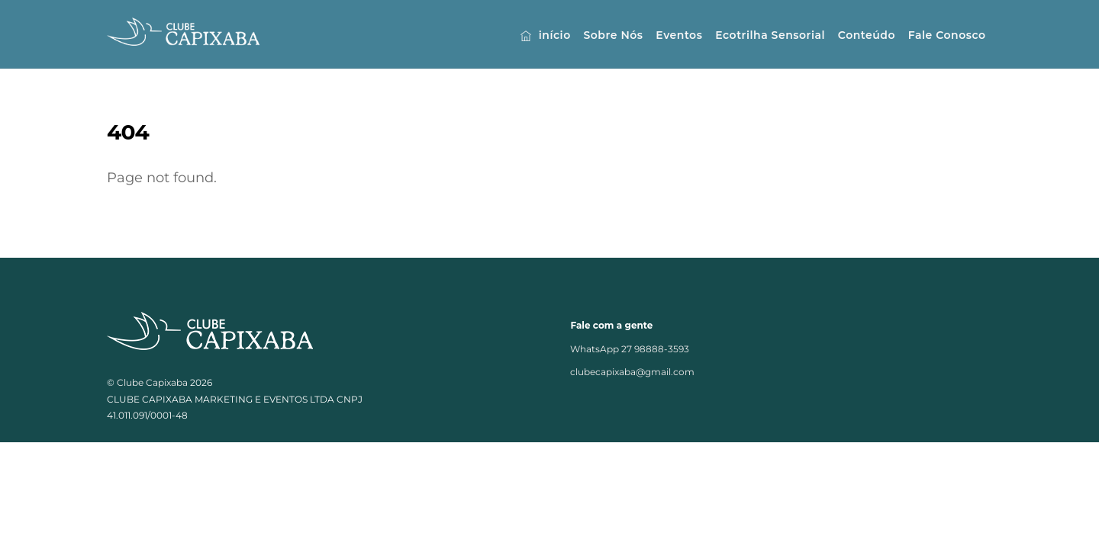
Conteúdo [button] (866, 35)
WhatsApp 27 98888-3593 (629, 349)
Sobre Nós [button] (613, 35)
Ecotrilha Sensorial (770, 35)
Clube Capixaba (152, 383)
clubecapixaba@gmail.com (632, 373)
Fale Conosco (947, 35)
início (545, 35)
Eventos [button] (679, 35)
